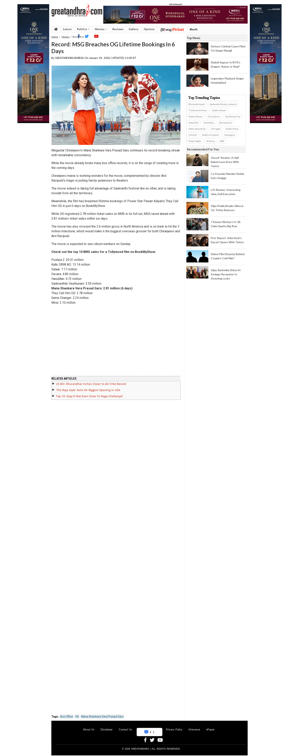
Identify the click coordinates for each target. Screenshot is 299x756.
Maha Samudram (197, 128)
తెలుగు (194, 29)
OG (77, 714)
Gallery (134, 29)
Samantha (194, 122)
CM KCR (193, 135)
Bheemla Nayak (197, 104)
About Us (88, 727)
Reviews (118, 29)
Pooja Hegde (195, 141)
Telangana (229, 135)
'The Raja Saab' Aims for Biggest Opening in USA (88, 387)
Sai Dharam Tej (232, 116)
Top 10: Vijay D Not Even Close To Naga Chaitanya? (89, 394)
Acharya (210, 141)
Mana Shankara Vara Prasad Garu (102, 714)
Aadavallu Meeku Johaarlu (223, 104)
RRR (222, 141)
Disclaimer (107, 727)
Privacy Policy (174, 727)
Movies (101, 29)
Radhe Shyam (219, 110)
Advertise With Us (149, 727)
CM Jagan (216, 128)
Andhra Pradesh (210, 135)
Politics (83, 29)
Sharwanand (225, 122)
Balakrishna (232, 128)
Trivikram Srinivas (198, 110)
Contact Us (125, 727)
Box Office (66, 714)
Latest (67, 29)
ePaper (210, 727)
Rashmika (209, 122)
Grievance (194, 727)
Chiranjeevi (214, 116)
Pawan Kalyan (195, 116)
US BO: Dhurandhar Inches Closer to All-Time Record (91, 381)
